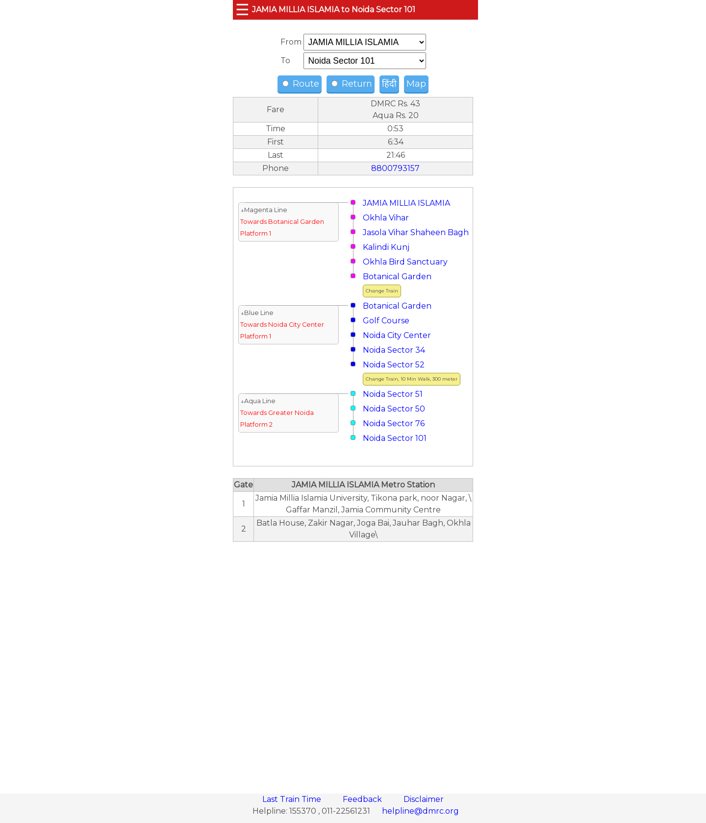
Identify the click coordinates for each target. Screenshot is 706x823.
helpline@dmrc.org (420, 811)
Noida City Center (397, 335)
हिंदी (389, 83)
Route (300, 83)
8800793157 (395, 168)
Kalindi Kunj (386, 247)
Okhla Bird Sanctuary (405, 261)
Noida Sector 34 (394, 350)
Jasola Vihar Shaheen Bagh (416, 232)
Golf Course (386, 320)
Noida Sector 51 (393, 394)
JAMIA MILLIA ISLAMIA (406, 203)
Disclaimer (423, 799)
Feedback (363, 799)
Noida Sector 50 (394, 408)
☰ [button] (242, 9)
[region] (353, 662)
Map (416, 83)
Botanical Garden (397, 276)
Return (351, 83)
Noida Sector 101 (395, 438)
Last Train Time (292, 799)
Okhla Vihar (386, 217)
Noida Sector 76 (394, 423)
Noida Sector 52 (394, 364)
